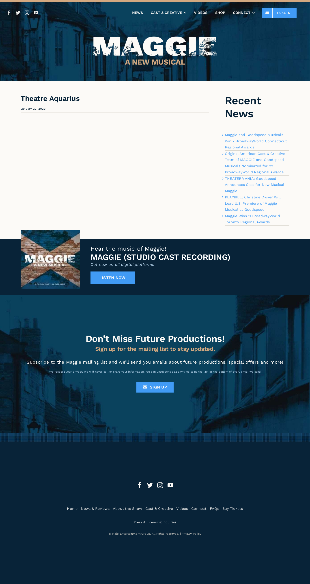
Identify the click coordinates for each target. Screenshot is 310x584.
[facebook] (9, 13)
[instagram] (27, 13)
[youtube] (36, 13)
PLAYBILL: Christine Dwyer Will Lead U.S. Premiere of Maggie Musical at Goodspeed (252, 203)
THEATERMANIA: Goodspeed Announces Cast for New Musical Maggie (254, 184)
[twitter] (18, 13)
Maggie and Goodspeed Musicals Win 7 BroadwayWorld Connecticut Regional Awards (256, 141)
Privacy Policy (191, 533)
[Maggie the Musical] (155, 38)
